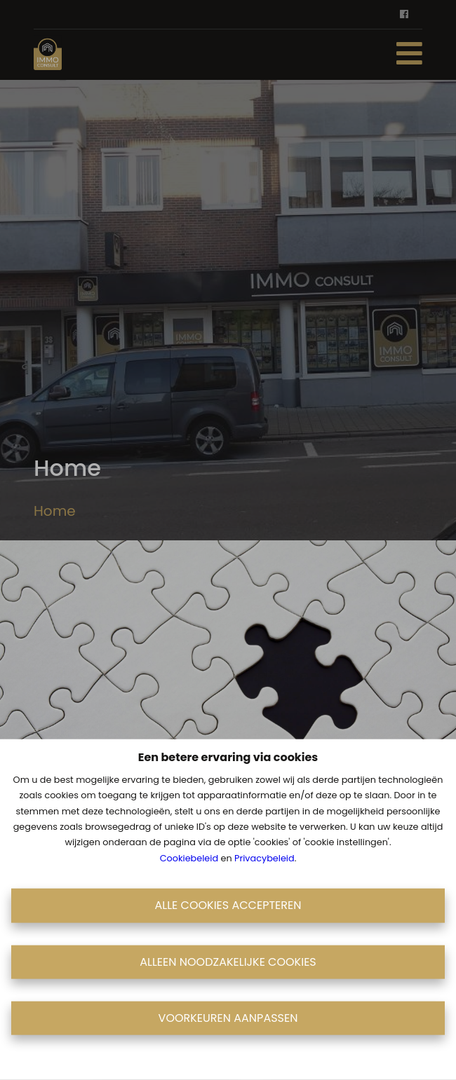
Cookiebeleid (189, 857)
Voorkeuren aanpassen (228, 1018)
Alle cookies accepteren (228, 905)
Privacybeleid (264, 857)
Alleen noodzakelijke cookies (228, 961)
